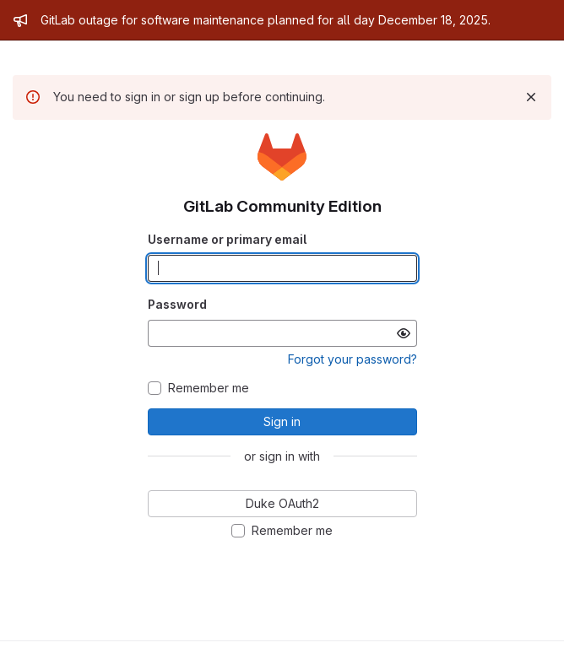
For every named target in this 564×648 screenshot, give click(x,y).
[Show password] (403, 333)
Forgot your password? (352, 359)
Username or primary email (227, 239)
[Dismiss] (531, 97)
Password (177, 304)
